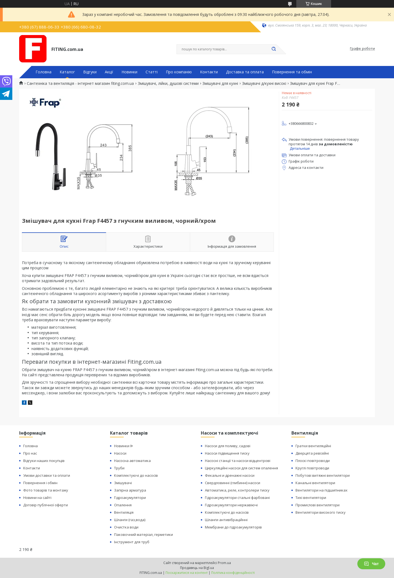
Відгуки (90, 72)
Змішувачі (123, 482)
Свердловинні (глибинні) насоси (232, 482)
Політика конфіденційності (233, 572)
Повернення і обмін (40, 482)
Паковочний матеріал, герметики (143, 534)
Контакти (209, 72)
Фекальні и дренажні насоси (229, 475)
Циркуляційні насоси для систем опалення (241, 468)
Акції (109, 72)
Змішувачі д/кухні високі (264, 83)
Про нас (30, 453)
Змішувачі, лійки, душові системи (168, 83)
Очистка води (126, 527)
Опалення (123, 504)
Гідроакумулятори (130, 497)
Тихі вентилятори (311, 497)
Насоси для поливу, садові (227, 445)
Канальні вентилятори (315, 482)
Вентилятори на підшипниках (321, 490)
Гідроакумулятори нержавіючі (231, 504)
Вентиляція (124, 512)
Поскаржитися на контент (187, 572)
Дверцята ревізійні (312, 453)
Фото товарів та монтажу (45, 490)
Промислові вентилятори (318, 504)
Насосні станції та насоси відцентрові (237, 460)
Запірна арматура (130, 490)
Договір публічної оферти (45, 504)
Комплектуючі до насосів (136, 475)
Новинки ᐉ (123, 445)
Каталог (67, 72)
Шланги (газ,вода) (129, 519)
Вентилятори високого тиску (321, 512)
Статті (152, 72)
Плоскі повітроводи (313, 460)
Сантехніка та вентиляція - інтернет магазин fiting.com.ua (80, 83)
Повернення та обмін (292, 72)
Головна (43, 72)
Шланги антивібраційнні (226, 519)
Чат (371, 563)
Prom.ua (224, 562)
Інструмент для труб (131, 541)
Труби (119, 468)
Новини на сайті (37, 497)
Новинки (129, 72)
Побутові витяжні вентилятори (323, 475)
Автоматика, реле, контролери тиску (237, 490)
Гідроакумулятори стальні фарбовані (237, 497)
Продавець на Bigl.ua (197, 567)
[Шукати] (273, 49)
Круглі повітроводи (312, 468)
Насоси (120, 453)
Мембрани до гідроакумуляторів (233, 527)
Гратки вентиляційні (313, 445)
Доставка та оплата (245, 72)
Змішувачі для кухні (220, 83)
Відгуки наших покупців (44, 460)
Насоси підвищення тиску (227, 453)
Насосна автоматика (132, 460)
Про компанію (179, 72)
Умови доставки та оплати (46, 475)
